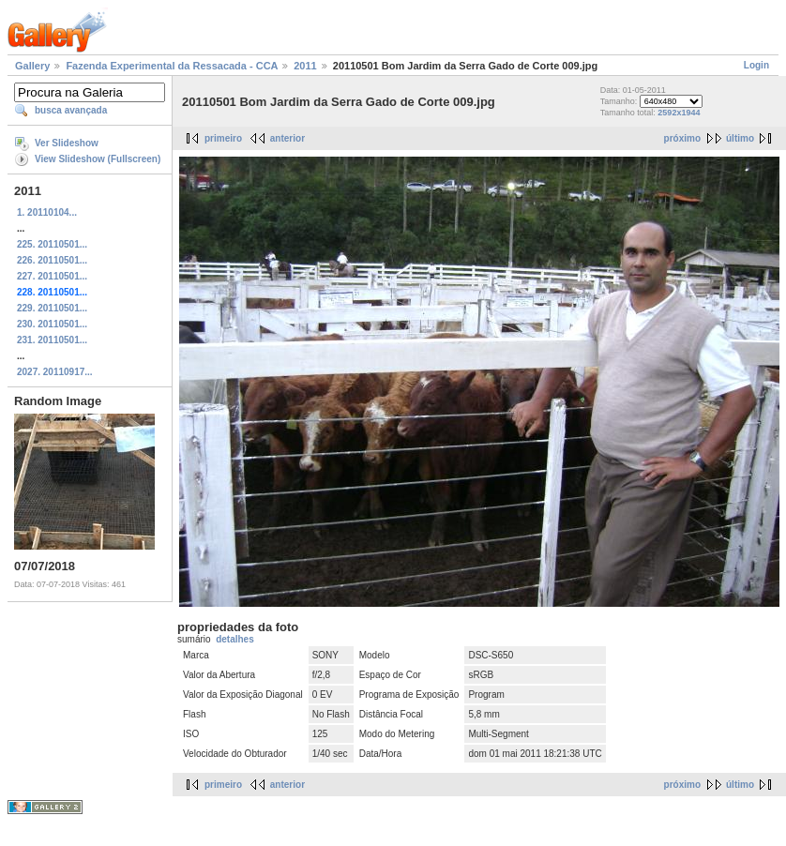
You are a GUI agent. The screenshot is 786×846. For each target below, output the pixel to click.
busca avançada (71, 110)
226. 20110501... (52, 260)
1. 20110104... (47, 212)
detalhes (235, 639)
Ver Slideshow (66, 143)
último (740, 138)
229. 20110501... (52, 308)
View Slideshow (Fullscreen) (97, 159)
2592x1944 (679, 112)
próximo (682, 138)
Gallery (32, 65)
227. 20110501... (52, 276)
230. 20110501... (52, 324)
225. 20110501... (52, 244)
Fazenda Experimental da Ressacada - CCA (172, 65)
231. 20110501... (52, 340)
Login (756, 65)
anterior (287, 138)
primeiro (223, 138)
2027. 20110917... (55, 372)
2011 (305, 65)
